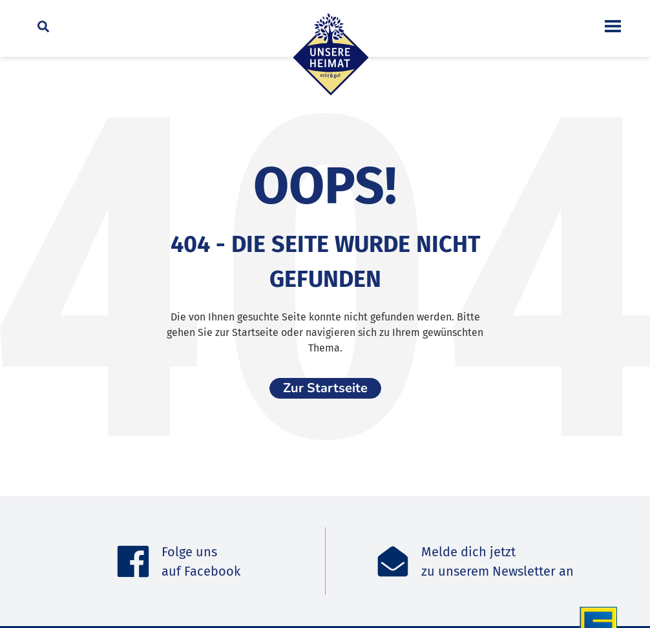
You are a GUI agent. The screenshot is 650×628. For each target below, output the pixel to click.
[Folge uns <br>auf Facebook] (133, 561)
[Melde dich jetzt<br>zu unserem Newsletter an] (392, 561)
